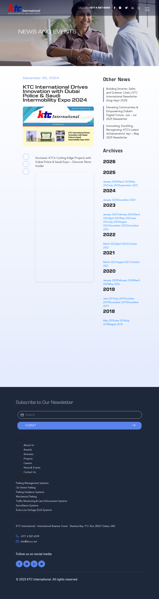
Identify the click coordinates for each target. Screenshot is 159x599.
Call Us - (94, 7)
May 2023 (125, 218)
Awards (28, 450)
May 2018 (108, 321)
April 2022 (121, 244)
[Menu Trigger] (147, 9)
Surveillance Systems (27, 506)
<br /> (64, 227)
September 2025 (128, 185)
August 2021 (123, 262)
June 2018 (119, 321)
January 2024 (110, 200)
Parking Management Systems (32, 483)
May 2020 (114, 284)
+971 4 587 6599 (27, 536)
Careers (28, 463)
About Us (29, 445)
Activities (28, 454)
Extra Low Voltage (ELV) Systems (34, 510)
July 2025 (114, 185)
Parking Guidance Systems (30, 492)
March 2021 (109, 262)
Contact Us (30, 472)
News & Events (32, 468)
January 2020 (110, 280)
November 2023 (118, 226)
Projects (28, 459)
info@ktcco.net (26, 541)
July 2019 (119, 299)
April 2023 (114, 218)
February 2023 (125, 214)
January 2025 (110, 182)
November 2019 (118, 302)
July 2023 (114, 222)
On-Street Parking (26, 488)
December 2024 (126, 200)
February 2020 (125, 280)
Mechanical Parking (26, 497)
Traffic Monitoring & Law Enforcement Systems (41, 501)
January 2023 (110, 214)
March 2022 (109, 244)
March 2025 (123, 182)
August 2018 (116, 324)
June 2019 (108, 299)
